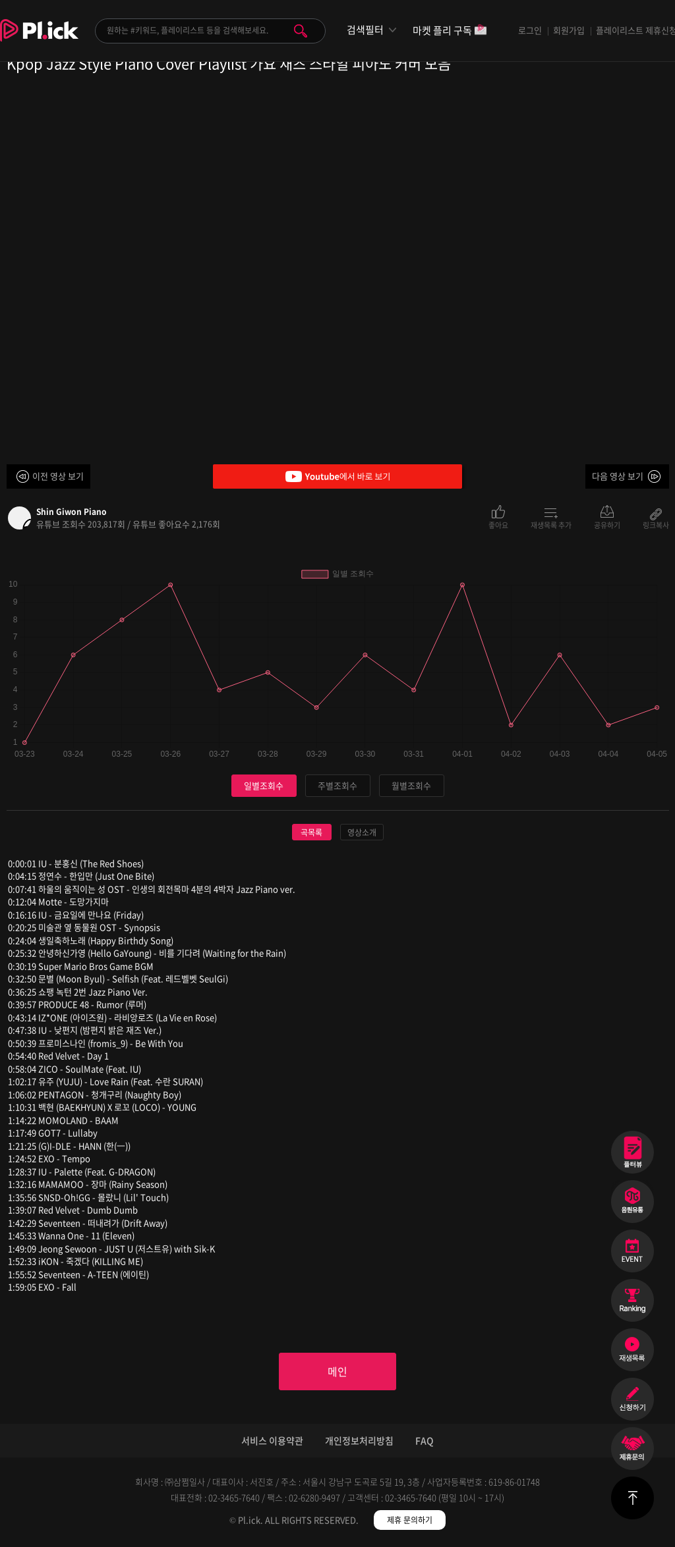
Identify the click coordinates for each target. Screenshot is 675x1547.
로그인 (530, 30)
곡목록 (311, 832)
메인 (337, 1372)
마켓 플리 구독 (450, 31)
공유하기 (607, 524)
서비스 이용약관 (272, 1441)
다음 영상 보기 (617, 476)
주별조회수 (337, 785)
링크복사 (656, 524)
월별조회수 (411, 785)
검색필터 (365, 30)
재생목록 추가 (551, 524)
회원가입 (569, 30)
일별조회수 (263, 785)
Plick (39, 40)
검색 (300, 31)
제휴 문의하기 (409, 1521)
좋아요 (498, 524)
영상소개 (361, 832)
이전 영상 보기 (58, 476)
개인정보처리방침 (359, 1441)
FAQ (424, 1441)
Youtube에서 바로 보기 (337, 476)
